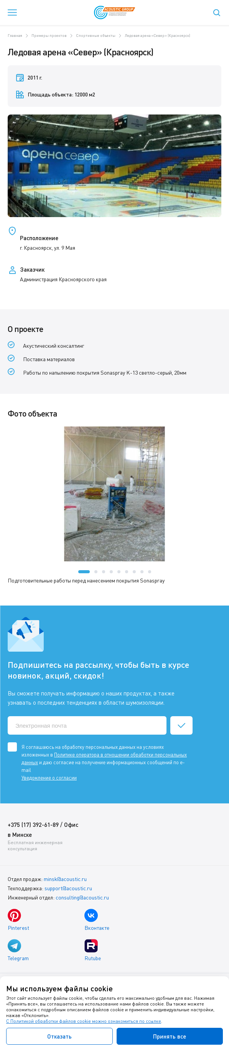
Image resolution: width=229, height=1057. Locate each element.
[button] (84, 571)
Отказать (59, 1036)
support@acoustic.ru (68, 888)
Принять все (169, 1036)
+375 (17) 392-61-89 (33, 824)
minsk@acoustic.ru (65, 879)
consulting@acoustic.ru (82, 897)
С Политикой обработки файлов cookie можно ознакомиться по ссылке (83, 1021)
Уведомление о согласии (49, 778)
